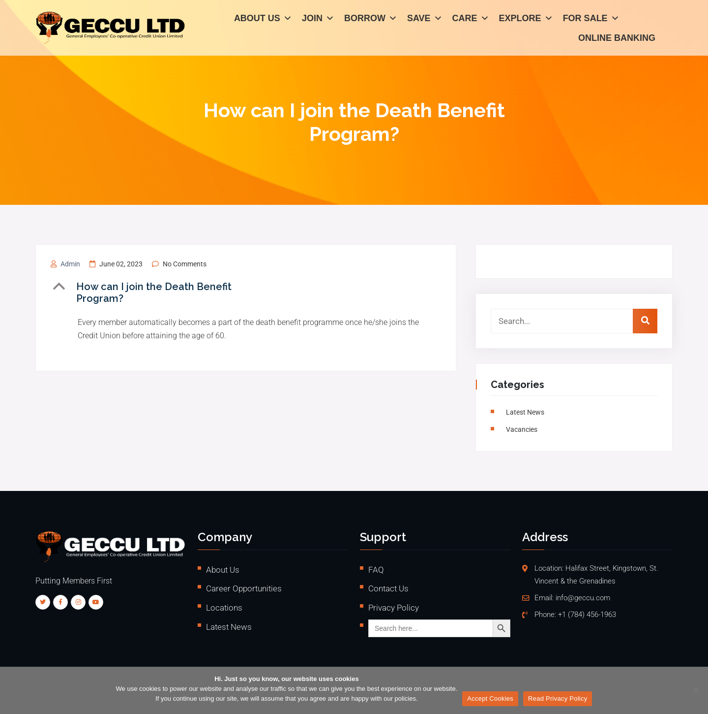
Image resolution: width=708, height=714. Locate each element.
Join (318, 20)
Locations (224, 608)
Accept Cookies (490, 698)
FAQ (376, 570)
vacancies (523, 429)
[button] (167, 292)
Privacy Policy (393, 608)
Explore (526, 20)
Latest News (526, 412)
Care (470, 20)
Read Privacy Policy (557, 698)
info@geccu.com (583, 598)
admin (70, 263)
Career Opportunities (244, 588)
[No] (696, 690)
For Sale (591, 20)
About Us (263, 20)
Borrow (370, 20)
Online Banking (616, 39)
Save (424, 20)
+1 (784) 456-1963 (587, 615)
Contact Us (388, 588)
